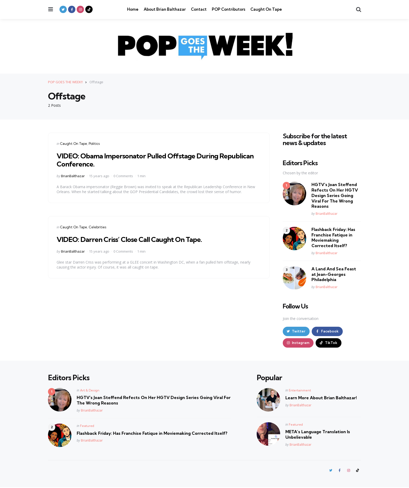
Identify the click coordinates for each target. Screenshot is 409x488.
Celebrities (97, 227)
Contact (199, 9)
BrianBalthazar (73, 175)
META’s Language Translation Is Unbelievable (317, 435)
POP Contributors (228, 9)
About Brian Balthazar (165, 9)
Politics (94, 143)
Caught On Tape (266, 9)
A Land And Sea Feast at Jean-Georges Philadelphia (333, 274)
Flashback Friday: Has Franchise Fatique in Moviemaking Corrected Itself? (333, 237)
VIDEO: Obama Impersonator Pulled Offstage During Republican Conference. (142, 159)
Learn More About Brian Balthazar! (321, 398)
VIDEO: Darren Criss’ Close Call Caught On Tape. (134, 238)
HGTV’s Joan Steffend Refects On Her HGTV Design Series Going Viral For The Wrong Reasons (334, 195)
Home (133, 9)
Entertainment (300, 391)
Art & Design (89, 391)
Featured (87, 426)
